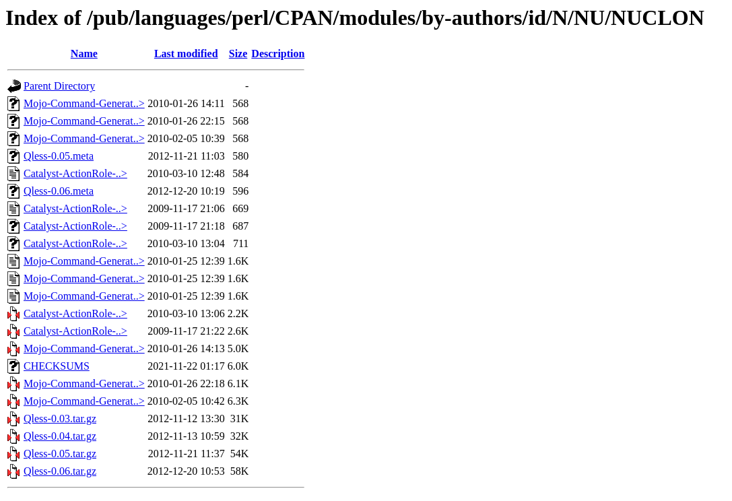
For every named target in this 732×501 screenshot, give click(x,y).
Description (277, 53)
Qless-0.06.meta (59, 191)
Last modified (186, 53)
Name (84, 53)
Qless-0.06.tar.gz (60, 471)
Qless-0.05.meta (59, 156)
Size (238, 53)
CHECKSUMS (57, 366)
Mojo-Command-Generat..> (84, 103)
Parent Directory (59, 86)
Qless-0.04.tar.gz (60, 436)
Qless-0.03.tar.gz (60, 418)
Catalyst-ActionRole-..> (75, 173)
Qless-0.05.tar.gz (60, 453)
